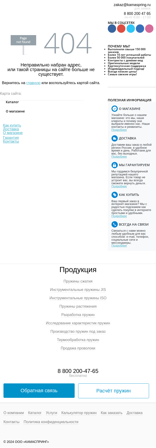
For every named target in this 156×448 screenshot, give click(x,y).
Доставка (11, 129)
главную (33, 83)
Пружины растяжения (78, 306)
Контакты (11, 141)
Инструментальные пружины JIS (78, 290)
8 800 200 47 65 (137, 14)
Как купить (12, 125)
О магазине (13, 133)
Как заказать (112, 413)
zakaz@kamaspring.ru (132, 5)
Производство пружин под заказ (78, 331)
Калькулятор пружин (79, 413)
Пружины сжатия (78, 281)
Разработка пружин (78, 315)
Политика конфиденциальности (51, 422)
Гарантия (11, 138)
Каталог (34, 413)
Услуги (51, 413)
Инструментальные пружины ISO (78, 298)
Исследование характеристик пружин (78, 323)
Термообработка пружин (78, 340)
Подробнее (119, 130)
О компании (13, 413)
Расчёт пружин (113, 391)
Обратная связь (39, 391)
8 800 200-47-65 (77, 371)
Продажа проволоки (78, 348)
